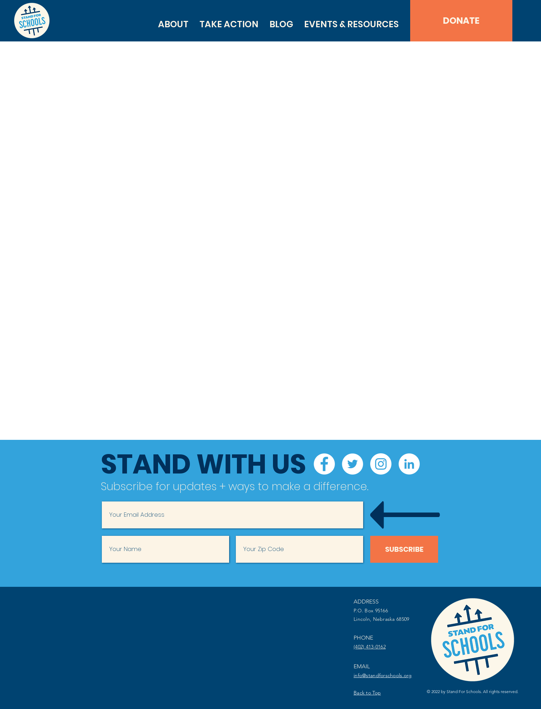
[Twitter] (352, 464)
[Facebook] (324, 464)
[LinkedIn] (409, 464)
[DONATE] (461, 20)
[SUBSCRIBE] (404, 549)
